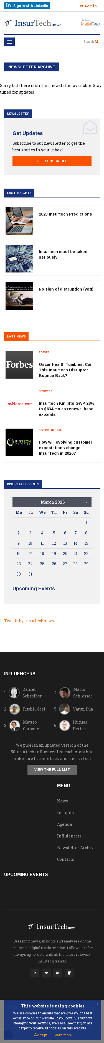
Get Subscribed (52, 161)
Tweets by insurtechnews (29, 620)
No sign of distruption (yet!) (66, 289)
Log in (88, 5)
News (62, 801)
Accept (41, 1034)
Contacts (65, 859)
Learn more (62, 1035)
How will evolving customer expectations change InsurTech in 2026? (65, 448)
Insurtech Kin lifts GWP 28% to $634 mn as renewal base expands (67, 409)
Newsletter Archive (76, 847)
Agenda (64, 824)
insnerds (45, 391)
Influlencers (69, 836)
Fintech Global (50, 430)
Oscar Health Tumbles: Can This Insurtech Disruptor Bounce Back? (66, 370)
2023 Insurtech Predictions (65, 214)
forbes (44, 352)
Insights (65, 812)
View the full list (52, 770)
